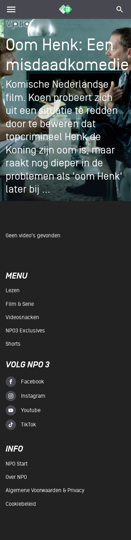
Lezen (13, 290)
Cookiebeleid (21, 504)
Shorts (13, 344)
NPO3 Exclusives (25, 330)
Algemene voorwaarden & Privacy (45, 490)
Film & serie (20, 304)
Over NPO (16, 477)
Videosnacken (22, 317)
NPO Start (17, 464)
